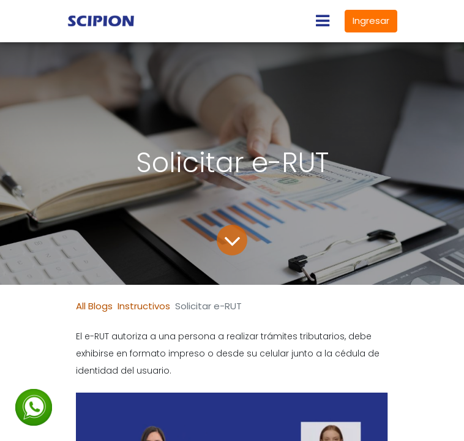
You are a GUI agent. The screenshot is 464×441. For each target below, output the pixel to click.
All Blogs (94, 306)
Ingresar (371, 20)
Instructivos (144, 306)
